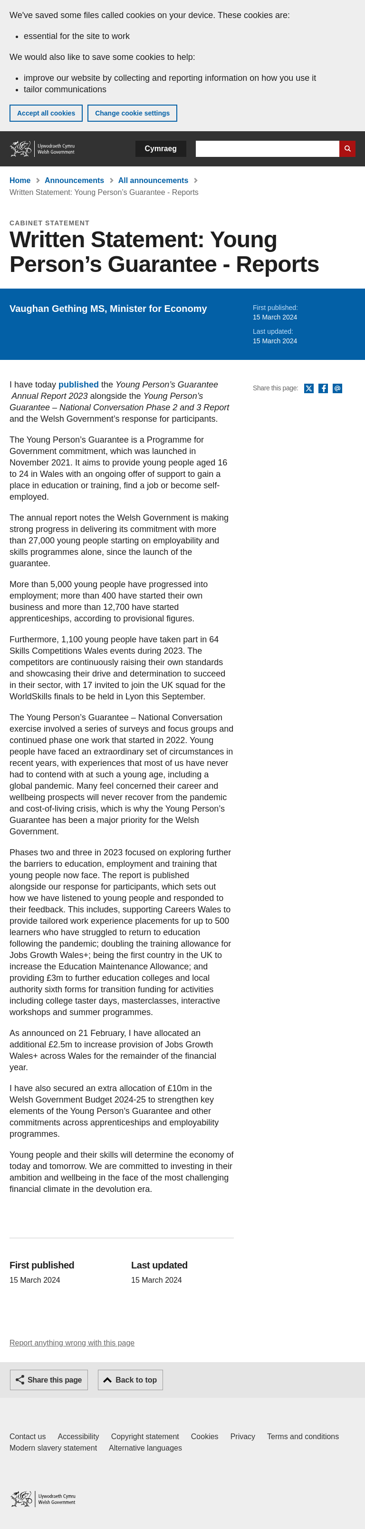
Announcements (74, 180)
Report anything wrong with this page (72, 1343)
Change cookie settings (132, 113)
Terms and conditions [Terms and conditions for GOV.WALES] (303, 1436)
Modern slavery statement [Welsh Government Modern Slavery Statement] (53, 1448)
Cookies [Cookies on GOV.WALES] (205, 1436)
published (78, 384)
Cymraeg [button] (161, 149)
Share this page (55, 1380)
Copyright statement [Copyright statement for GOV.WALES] (145, 1436)
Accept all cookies (46, 113)
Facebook (323, 389)
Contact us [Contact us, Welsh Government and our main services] (28, 1436)
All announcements (153, 180)
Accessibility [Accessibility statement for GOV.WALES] (78, 1436)
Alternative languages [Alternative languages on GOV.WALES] (145, 1448)
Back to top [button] (136, 1380)
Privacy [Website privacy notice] (243, 1436)
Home (20, 180)
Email (337, 389)
